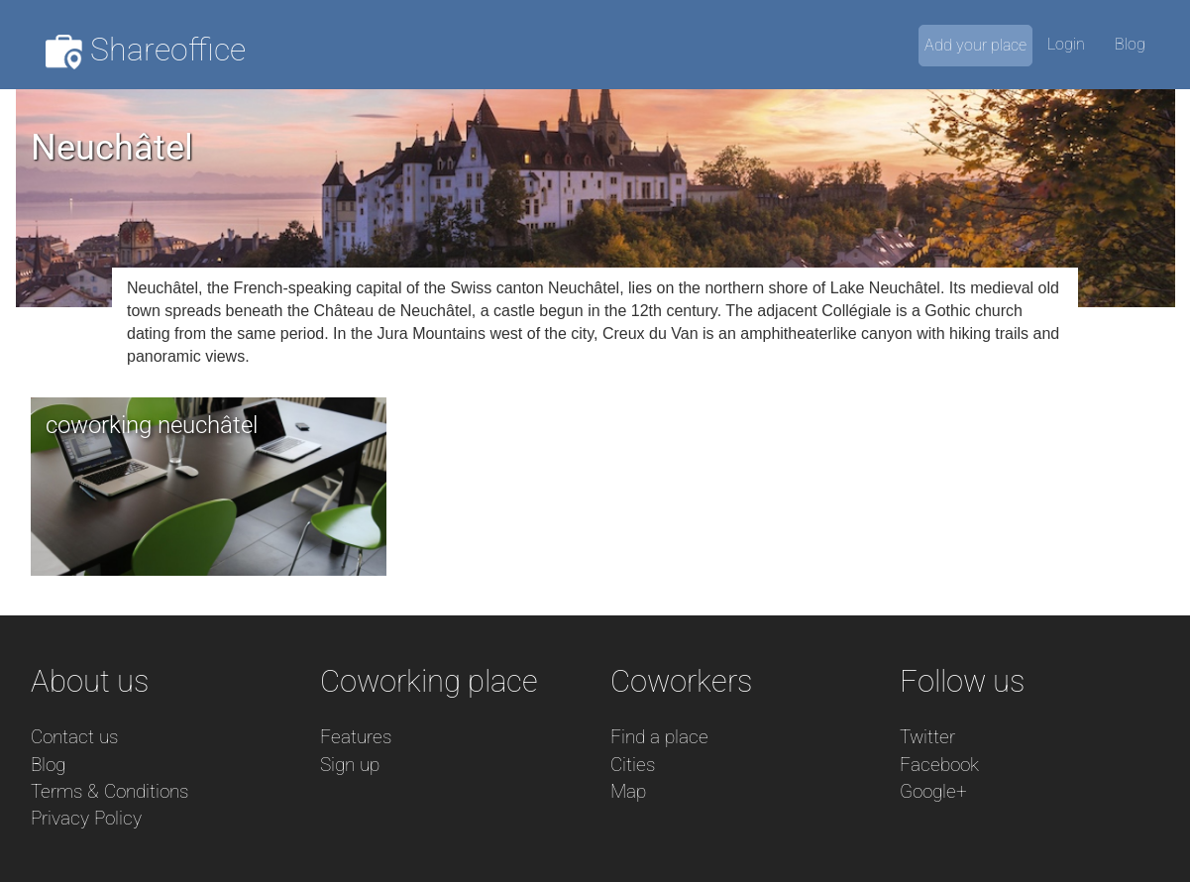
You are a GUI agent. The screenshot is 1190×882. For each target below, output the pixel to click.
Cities (632, 764)
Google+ (933, 791)
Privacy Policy (86, 818)
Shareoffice (146, 50)
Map (628, 791)
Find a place (659, 736)
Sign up (349, 764)
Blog (1130, 44)
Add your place (975, 45)
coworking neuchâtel (152, 425)
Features (355, 736)
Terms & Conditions (109, 791)
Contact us (74, 736)
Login (1066, 44)
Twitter (927, 736)
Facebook (939, 764)
